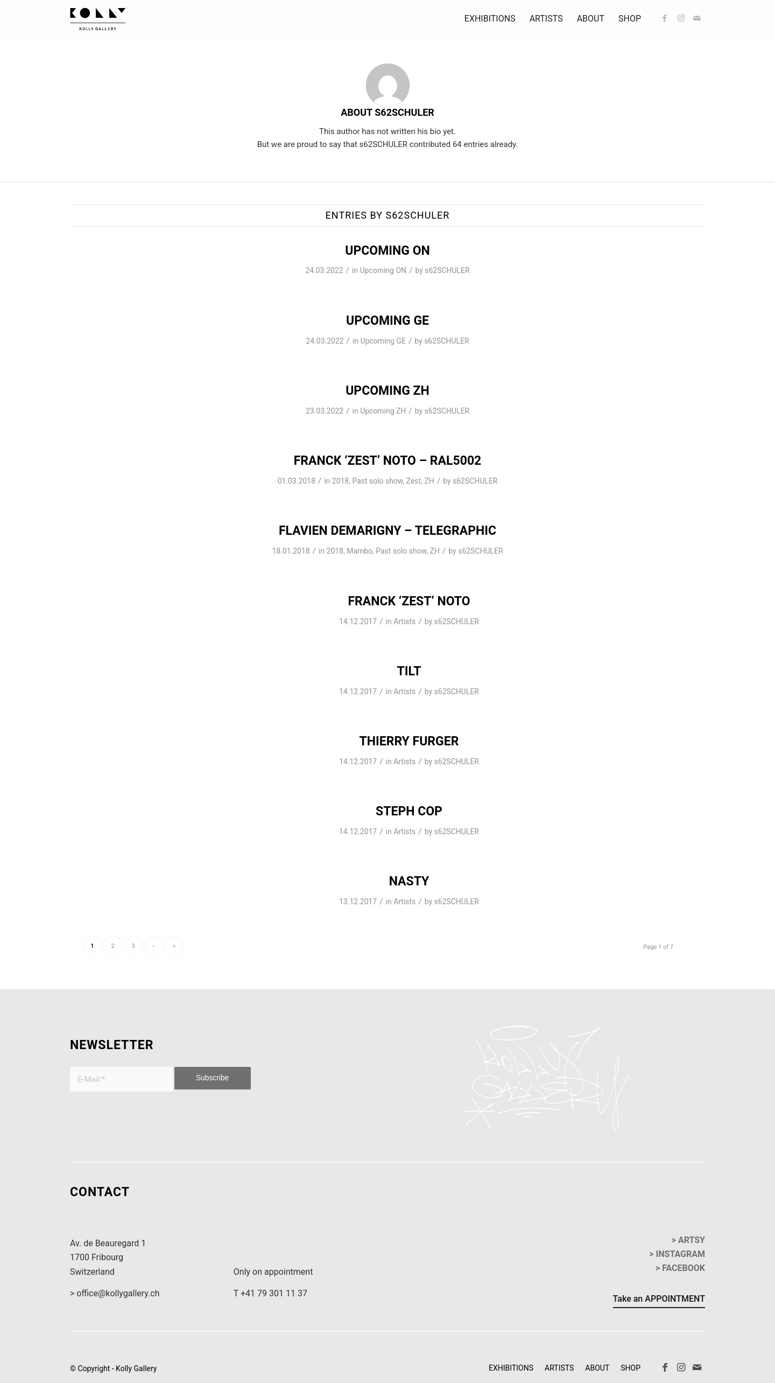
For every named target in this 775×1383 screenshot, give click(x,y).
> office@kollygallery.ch (114, 1293)
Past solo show (377, 481)
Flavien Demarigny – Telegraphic (387, 530)
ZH (429, 481)
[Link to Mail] (697, 18)
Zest (413, 481)
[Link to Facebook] (665, 18)
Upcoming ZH (383, 411)
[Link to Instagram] (681, 18)
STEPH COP (409, 811)
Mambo (359, 551)
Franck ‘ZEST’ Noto (409, 601)
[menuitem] (490, 19)
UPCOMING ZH (387, 390)
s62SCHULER (447, 270)
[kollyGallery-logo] (98, 19)
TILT (409, 671)
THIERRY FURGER (409, 741)
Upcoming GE (383, 341)
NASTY (409, 881)
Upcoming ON (383, 270)
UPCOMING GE (387, 320)
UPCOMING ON (387, 250)
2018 (340, 481)
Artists (404, 621)
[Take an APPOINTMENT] (659, 1301)
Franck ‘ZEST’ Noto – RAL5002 (388, 460)
